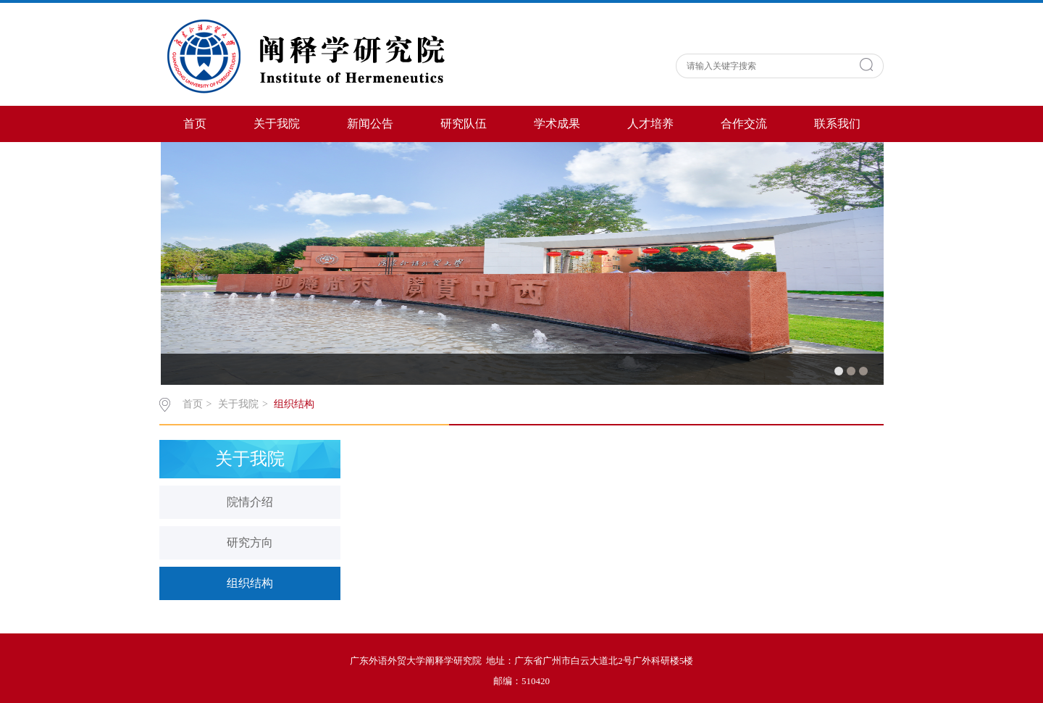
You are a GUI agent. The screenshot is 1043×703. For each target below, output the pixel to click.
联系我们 (837, 123)
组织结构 (294, 404)
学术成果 (557, 123)
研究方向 (250, 542)
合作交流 (744, 123)
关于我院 (277, 123)
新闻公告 (370, 123)
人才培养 (650, 123)
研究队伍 (463, 123)
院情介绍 (250, 502)
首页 (194, 123)
